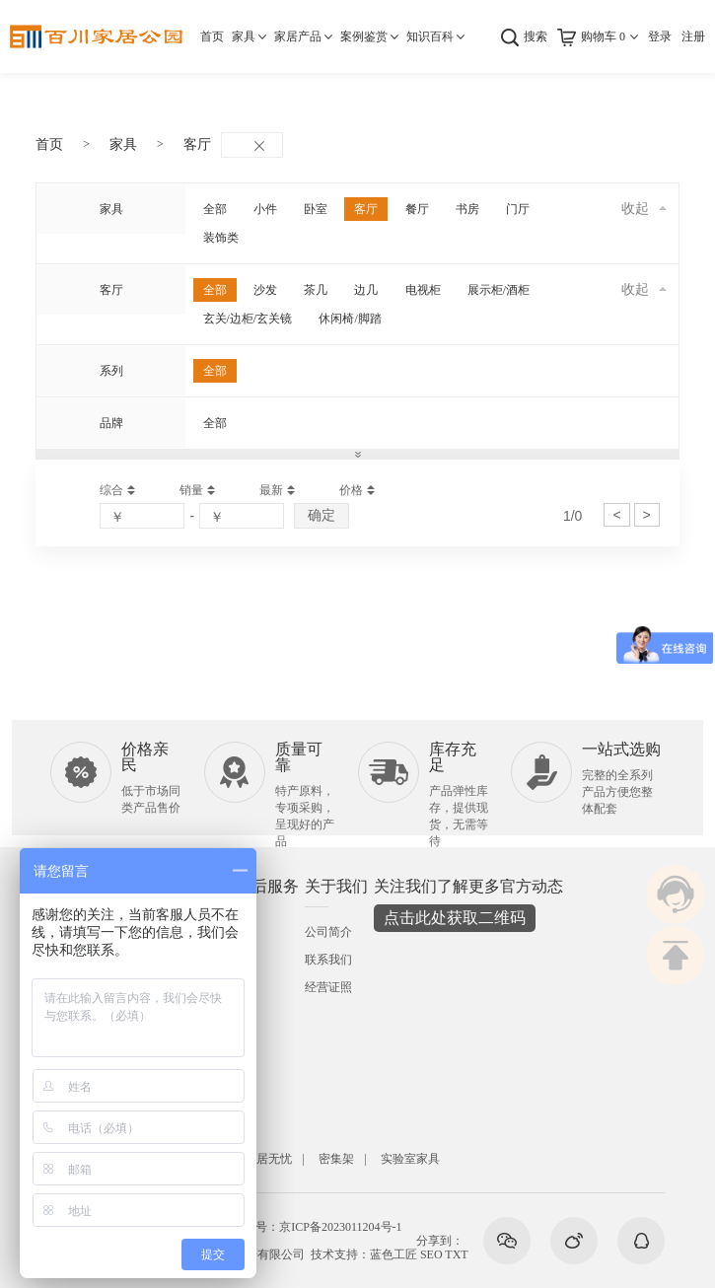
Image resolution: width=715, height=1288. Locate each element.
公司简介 (328, 932)
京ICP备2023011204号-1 (340, 1227)
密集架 (336, 1159)
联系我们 (328, 959)
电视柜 (423, 290)
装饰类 (221, 238)
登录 (660, 36)
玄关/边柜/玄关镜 (248, 318)
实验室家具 (410, 1159)
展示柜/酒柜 (498, 290)
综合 (111, 490)
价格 (351, 490)
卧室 (315, 209)
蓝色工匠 (393, 1254)
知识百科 (430, 36)
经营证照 (328, 987)
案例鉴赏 (364, 36)
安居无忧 (268, 1159)
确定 (321, 515)
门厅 (518, 209)
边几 (366, 290)
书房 (467, 209)
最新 (271, 490)
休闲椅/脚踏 (350, 318)
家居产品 (298, 36)
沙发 (265, 290)
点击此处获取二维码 (455, 917)
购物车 (603, 36)
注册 (693, 36)
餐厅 (417, 209)
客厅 (197, 144)
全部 (215, 209)
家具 (243, 36)
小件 (265, 209)
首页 (212, 36)
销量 (191, 490)
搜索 (535, 36)
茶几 (315, 290)
